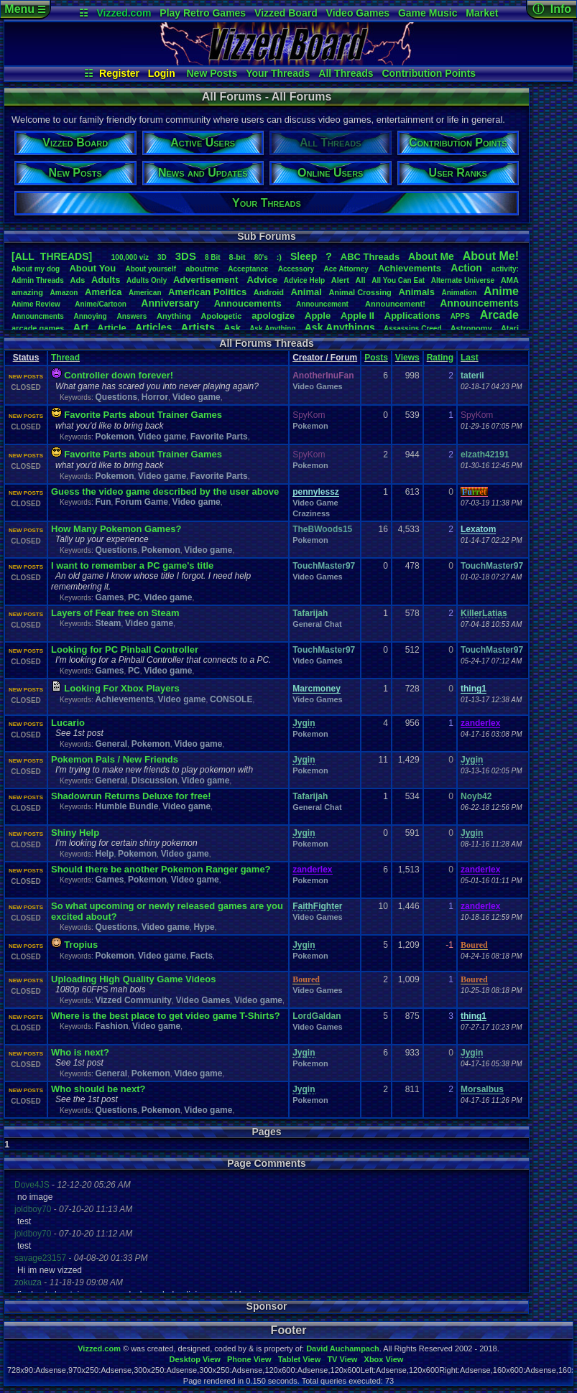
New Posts (212, 73)
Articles (153, 327)
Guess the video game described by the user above (165, 491)
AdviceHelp (304, 280)
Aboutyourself (150, 269)
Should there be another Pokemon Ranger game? (161, 869)
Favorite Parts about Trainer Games (143, 414)
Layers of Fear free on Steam (115, 612)
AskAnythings (340, 327)
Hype (203, 927)
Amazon (64, 293)
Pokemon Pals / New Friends (114, 759)
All (361, 280)
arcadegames (37, 328)
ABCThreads (370, 256)
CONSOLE (231, 699)
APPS (460, 316)
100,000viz (130, 257)
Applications (412, 315)
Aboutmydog (35, 269)
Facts (201, 956)
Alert (340, 280)
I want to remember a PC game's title (132, 565)
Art (81, 327)
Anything (174, 316)
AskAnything (272, 328)
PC (134, 597)
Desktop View (194, 1359)
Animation (459, 293)
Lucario (68, 722)
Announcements (479, 303)
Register (119, 73)
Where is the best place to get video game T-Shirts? (165, 1015)
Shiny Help (75, 832)
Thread (65, 358)
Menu (24, 9)
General (111, 744)
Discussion (154, 780)
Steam (108, 623)
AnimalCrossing (359, 292)
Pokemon (114, 437)
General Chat (316, 624)
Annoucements (248, 303)
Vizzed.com (123, 13)
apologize (273, 315)
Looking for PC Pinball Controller (124, 649)
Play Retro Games (203, 13)
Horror (155, 397)
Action (466, 268)
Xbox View (384, 1359)
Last (470, 358)
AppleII (357, 315)
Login (161, 73)
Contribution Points (429, 73)
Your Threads (278, 73)
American (145, 293)
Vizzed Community (133, 1000)
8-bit (237, 257)
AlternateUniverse (462, 280)
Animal (305, 291)
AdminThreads (37, 280)
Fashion (111, 1026)
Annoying (90, 316)
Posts (376, 358)
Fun (103, 502)
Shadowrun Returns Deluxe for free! (131, 796)
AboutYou (92, 268)
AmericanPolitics (207, 291)
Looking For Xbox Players (121, 688)
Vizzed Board (286, 13)
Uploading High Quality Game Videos (133, 979)
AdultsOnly (146, 280)
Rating (440, 358)
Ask (232, 327)
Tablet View (299, 1359)
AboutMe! (491, 256)
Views (407, 358)
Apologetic (221, 316)
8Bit (213, 257)
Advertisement (207, 279)
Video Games (357, 13)
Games (109, 597)
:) (279, 257)
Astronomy (471, 328)
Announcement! (395, 303)
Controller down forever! (118, 375)
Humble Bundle (126, 806)
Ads (77, 280)
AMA (510, 280)
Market (482, 13)
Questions (116, 397)
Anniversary (170, 303)
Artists (197, 327)
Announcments (37, 316)
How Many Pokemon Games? (116, 528)
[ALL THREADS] (51, 256)
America (103, 291)
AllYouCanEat (398, 280)
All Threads (345, 73)
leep (303, 256)
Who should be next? (98, 1089)
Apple (318, 315)
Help (104, 854)
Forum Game (141, 502)
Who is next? (80, 1052)
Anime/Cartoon (100, 304)
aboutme (201, 268)
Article (111, 327)
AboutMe (431, 256)
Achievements (409, 268)
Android (269, 292)
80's (261, 257)
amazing (27, 292)
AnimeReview (35, 304)
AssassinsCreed (413, 328)
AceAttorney (345, 269)
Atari (510, 328)
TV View (342, 1359)
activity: (505, 269)
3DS (185, 256)
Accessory (296, 269)
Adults (105, 279)
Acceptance (248, 269)
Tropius (81, 944)
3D (162, 257)
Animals (416, 291)
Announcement (323, 304)
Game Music (427, 13)
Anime (501, 291)
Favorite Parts (219, 437)
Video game (196, 397)
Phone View (249, 1359)
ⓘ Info (551, 9)
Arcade (499, 315)
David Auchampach (342, 1348)
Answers (132, 316)
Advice (262, 279)
